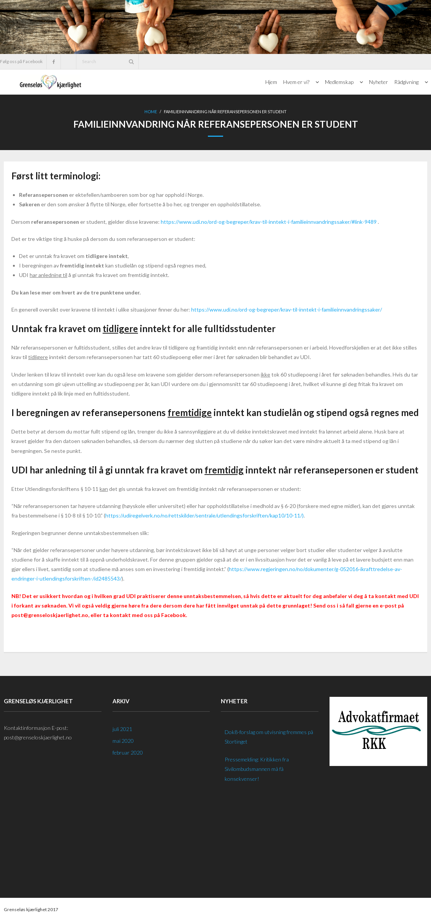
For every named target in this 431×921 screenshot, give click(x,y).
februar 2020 (128, 752)
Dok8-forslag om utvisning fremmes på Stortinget (269, 737)
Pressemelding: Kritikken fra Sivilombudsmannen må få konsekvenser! (257, 769)
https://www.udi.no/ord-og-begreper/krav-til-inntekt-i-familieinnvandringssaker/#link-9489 (269, 221)
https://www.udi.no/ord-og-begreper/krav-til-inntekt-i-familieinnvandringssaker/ (286, 309)
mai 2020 (123, 740)
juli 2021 (122, 729)
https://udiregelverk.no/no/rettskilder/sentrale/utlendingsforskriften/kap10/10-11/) (204, 515)
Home (150, 111)
